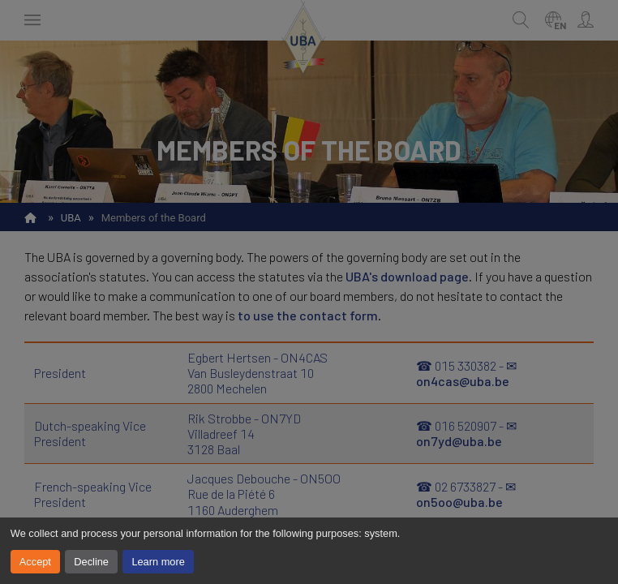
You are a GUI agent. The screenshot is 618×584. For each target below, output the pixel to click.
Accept (35, 562)
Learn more (157, 562)
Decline (91, 562)
